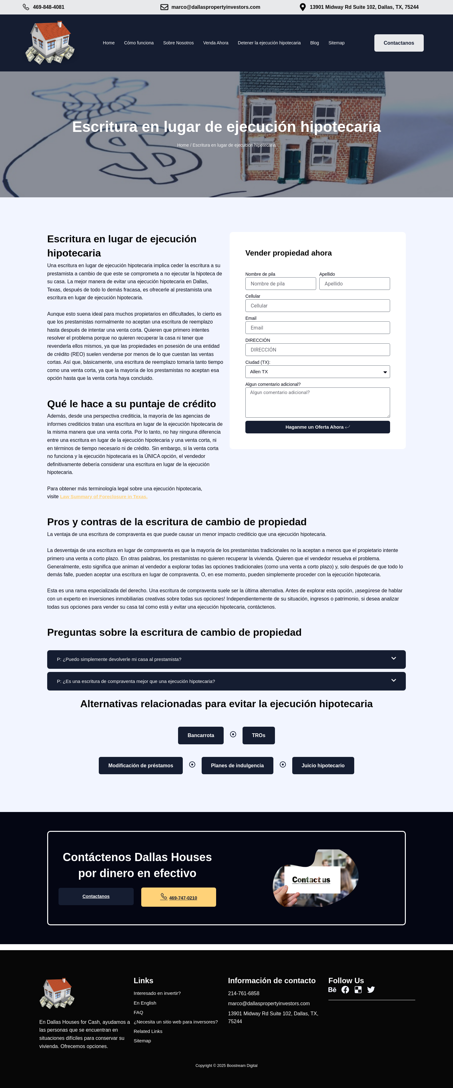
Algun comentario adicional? (273, 384)
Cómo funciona (130, 43)
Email (250, 318)
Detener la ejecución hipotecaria (274, 43)
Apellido (327, 274)
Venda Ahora (214, 43)
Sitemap (348, 43)
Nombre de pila (260, 274)
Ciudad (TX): (257, 362)
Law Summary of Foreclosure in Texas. (106, 496)
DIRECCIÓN (257, 340)
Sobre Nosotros (173, 43)
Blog (325, 43)
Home (96, 43)
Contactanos (96, 902)
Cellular (252, 296)
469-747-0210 (178, 901)
